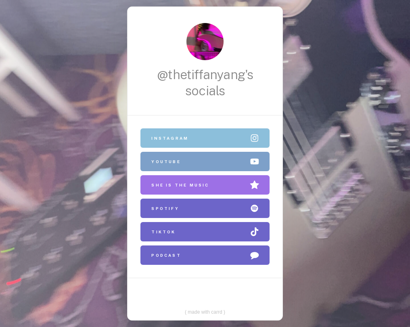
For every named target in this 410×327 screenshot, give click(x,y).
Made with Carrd (205, 310)
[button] (205, 138)
